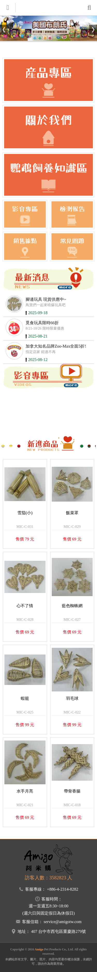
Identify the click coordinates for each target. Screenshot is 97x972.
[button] (4, 30)
